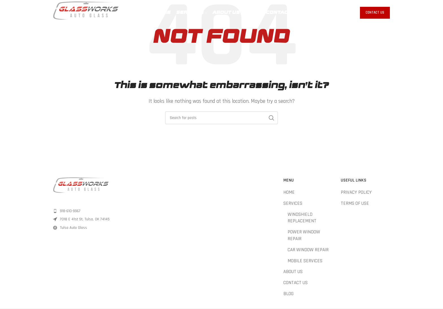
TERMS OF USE (355, 203)
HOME (289, 192)
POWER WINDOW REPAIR (304, 235)
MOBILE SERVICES (305, 261)
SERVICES (292, 203)
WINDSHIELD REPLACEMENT (302, 217)
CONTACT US (295, 283)
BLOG (288, 294)
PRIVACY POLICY (356, 192)
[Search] (221, 117)
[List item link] (92, 211)
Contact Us (375, 12)
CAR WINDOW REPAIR (308, 250)
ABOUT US (293, 271)
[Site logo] (86, 12)
